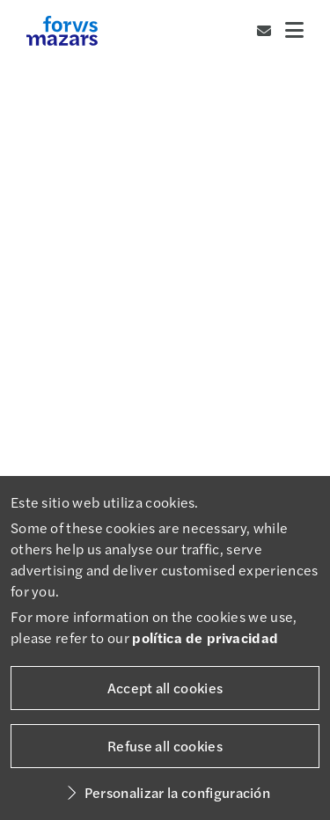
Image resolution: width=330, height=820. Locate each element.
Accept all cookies (165, 687)
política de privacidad (205, 637)
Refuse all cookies (165, 746)
